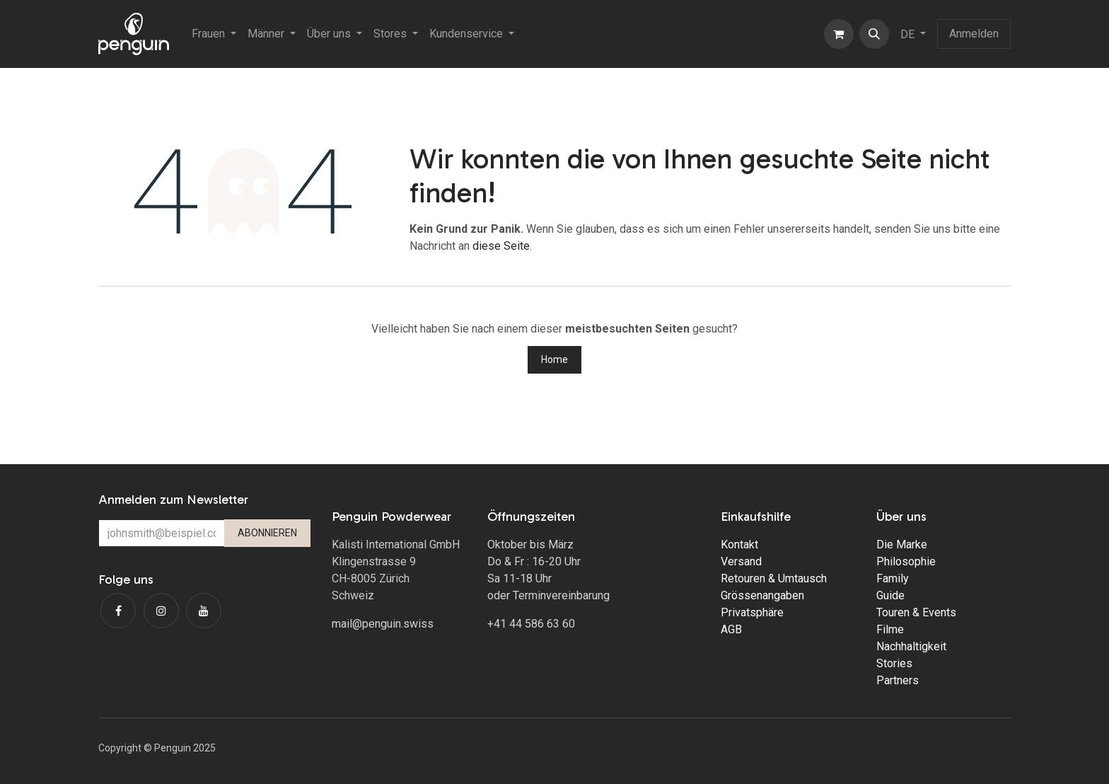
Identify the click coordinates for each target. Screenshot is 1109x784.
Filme (890, 629)
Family (892, 578)
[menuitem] (214, 34)
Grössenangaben (762, 595)
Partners (897, 680)
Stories (894, 663)
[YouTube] (203, 610)
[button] (874, 34)
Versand (741, 561)
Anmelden (974, 33)
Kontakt (739, 544)
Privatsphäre (752, 612)
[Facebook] (118, 610)
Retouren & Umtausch (774, 578)
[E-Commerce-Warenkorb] (839, 34)
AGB (731, 629)
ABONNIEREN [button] (267, 532)
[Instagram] (161, 610)
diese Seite (501, 246)
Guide (890, 595)
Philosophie (906, 561)
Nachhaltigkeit (911, 646)
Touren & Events (916, 612)
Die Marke (901, 544)
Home (554, 359)
